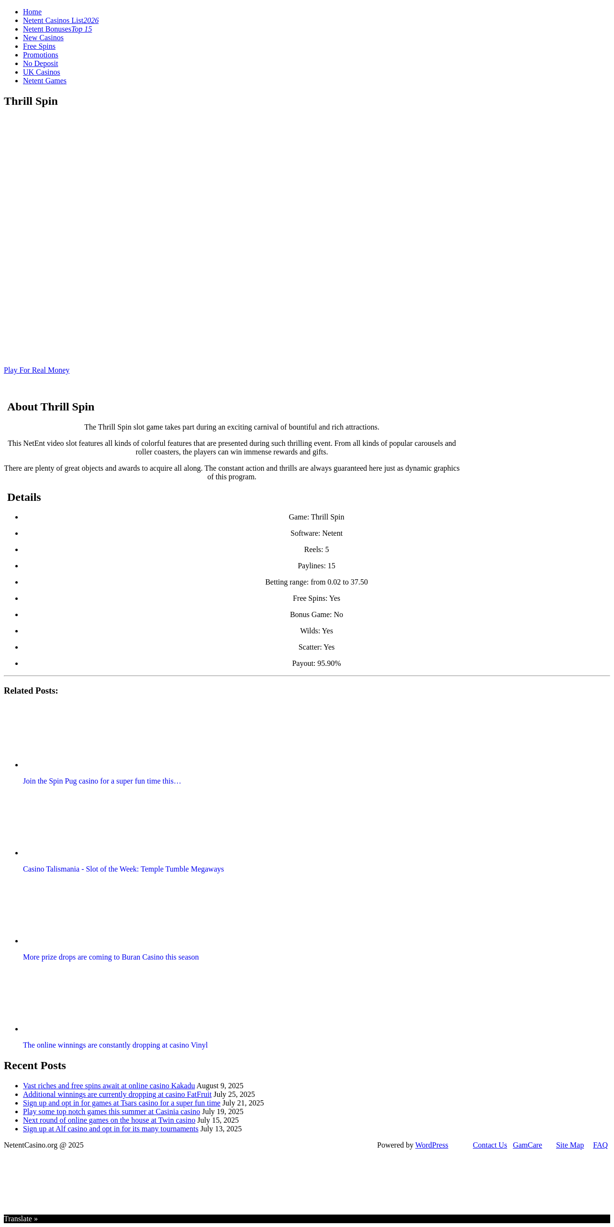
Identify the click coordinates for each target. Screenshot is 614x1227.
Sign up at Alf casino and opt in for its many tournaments (111, 1129)
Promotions (40, 55)
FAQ (600, 1145)
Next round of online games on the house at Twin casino (109, 1120)
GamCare (527, 1145)
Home (32, 12)
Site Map (570, 1145)
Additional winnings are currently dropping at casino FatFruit (117, 1094)
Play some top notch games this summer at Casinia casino (111, 1111)
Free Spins (39, 46)
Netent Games (45, 81)
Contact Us (490, 1145)
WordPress (431, 1145)
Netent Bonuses (57, 29)
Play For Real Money (36, 370)
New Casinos (43, 37)
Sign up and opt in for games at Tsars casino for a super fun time (122, 1103)
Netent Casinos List (61, 20)
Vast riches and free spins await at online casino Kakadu (109, 1086)
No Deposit (40, 63)
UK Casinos (41, 72)
